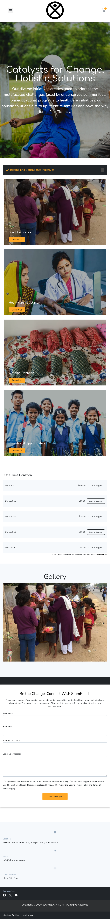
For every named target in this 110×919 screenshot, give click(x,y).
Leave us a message (12, 753)
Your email (8, 726)
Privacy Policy (82, 785)
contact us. (102, 554)
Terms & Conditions (29, 781)
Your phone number (12, 740)
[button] (10, 10)
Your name (8, 713)
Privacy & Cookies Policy (57, 781)
